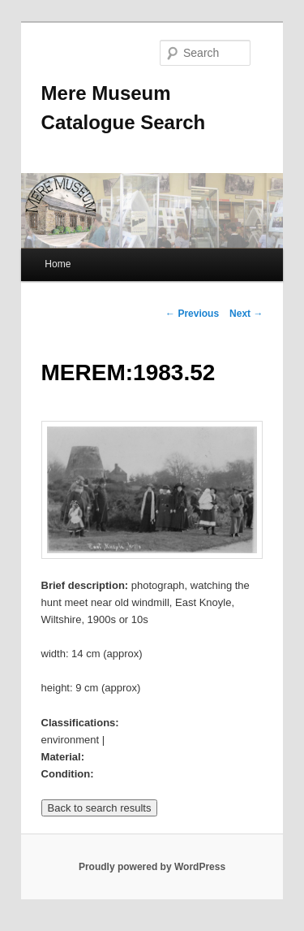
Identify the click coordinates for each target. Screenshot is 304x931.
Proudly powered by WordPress (152, 867)
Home (58, 264)
